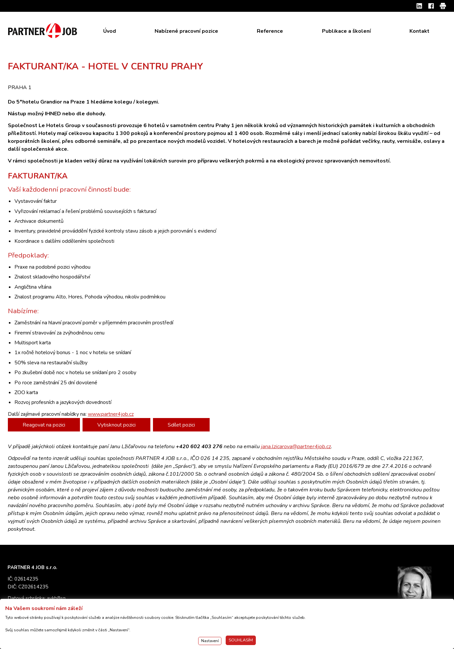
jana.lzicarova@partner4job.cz (296, 446)
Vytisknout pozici (116, 425)
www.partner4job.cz (111, 414)
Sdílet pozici (181, 425)
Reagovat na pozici (44, 425)
